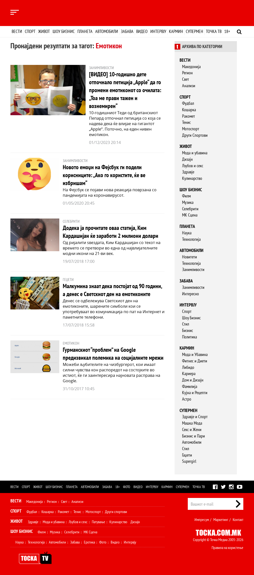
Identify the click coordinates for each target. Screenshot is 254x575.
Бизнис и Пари (193, 436)
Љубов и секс (192, 165)
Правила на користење (227, 547)
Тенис (186, 122)
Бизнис (187, 330)
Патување (98, 521)
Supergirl (189, 461)
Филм (186, 196)
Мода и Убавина (195, 354)
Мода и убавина (194, 153)
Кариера (188, 373)
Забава (127, 31)
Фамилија (189, 386)
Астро (186, 399)
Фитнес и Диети (194, 361)
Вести (17, 31)
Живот (44, 31)
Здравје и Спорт (195, 416)
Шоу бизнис (64, 31)
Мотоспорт (190, 129)
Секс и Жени (191, 429)
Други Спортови (195, 135)
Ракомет (188, 116)
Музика (187, 202)
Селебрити (190, 209)
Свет (185, 79)
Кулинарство (192, 178)
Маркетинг (220, 519)
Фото (126, 487)
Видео (142, 31)
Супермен (194, 31)
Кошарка (189, 109)
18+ (227, 31)
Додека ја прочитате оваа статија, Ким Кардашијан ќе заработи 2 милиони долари (110, 232)
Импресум (201, 519)
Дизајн (187, 159)
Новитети (189, 257)
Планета (85, 31)
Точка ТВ (214, 31)
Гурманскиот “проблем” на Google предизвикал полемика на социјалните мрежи (113, 353)
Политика (189, 337)
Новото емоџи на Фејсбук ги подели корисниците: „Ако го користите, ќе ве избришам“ (104, 175)
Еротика (89, 542)
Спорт (30, 31)
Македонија (191, 66)
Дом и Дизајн (192, 380)
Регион (187, 73)
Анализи (188, 85)
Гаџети (187, 455)
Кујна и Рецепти (194, 392)
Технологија (191, 239)
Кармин (176, 31)
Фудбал (188, 103)
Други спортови (116, 511)
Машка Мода (192, 423)
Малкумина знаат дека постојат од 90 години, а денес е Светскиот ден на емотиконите (112, 290)
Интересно (190, 294)
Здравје (188, 172)
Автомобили (106, 31)
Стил (185, 324)
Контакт (238, 519)
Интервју (158, 31)
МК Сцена (189, 215)
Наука (186, 233)
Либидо (188, 367)
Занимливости (193, 269)
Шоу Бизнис (191, 318)
